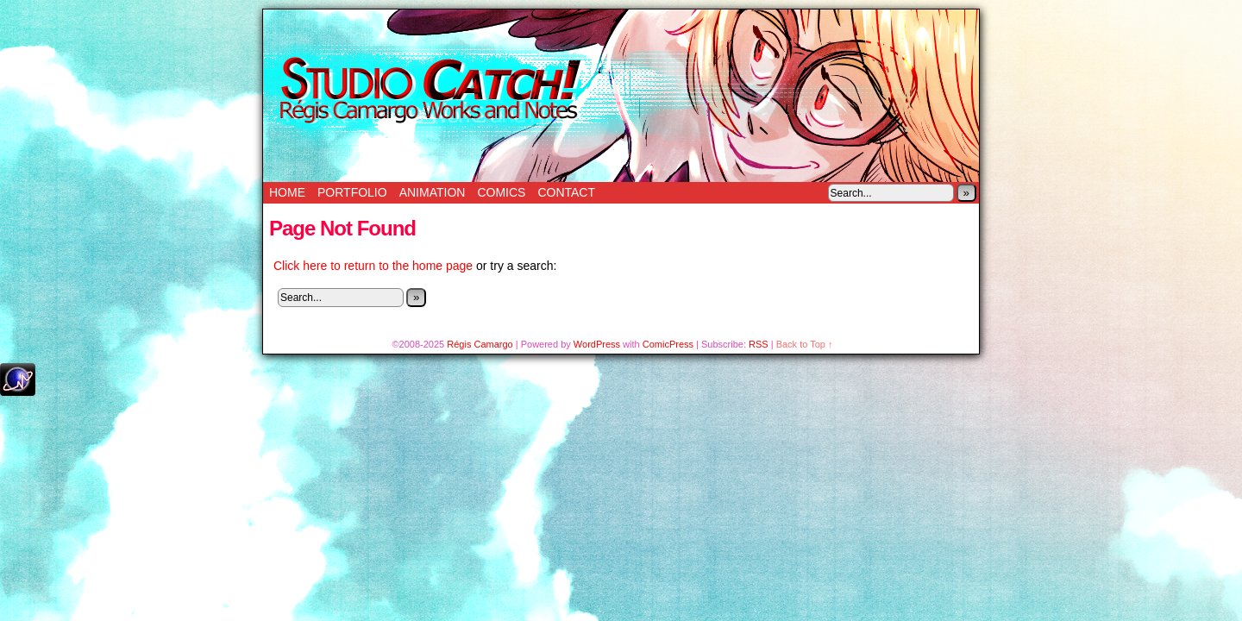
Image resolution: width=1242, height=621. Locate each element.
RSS (758, 344)
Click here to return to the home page (373, 266)
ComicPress (668, 344)
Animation (432, 192)
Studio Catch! (621, 95)
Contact (566, 192)
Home (287, 192)
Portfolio (352, 192)
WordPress (597, 344)
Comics (501, 192)
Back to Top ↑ (804, 344)
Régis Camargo (479, 344)
